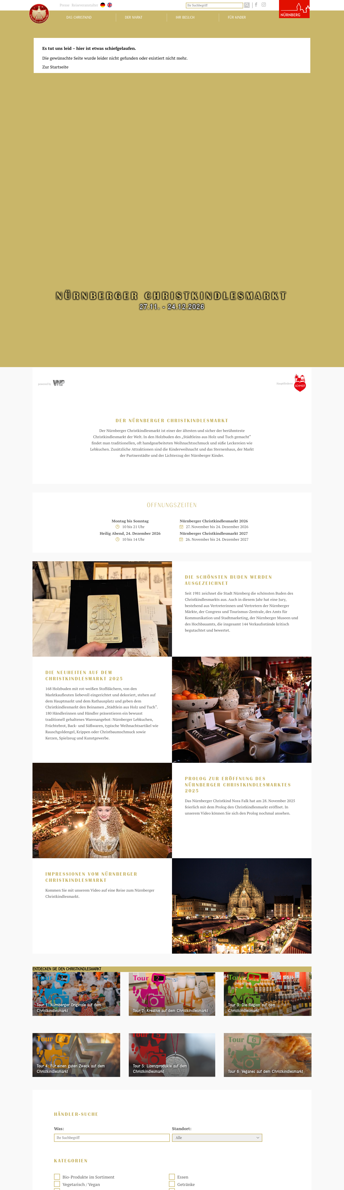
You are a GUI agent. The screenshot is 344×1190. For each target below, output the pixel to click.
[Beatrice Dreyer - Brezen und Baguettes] (254, 1047)
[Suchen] (247, 5)
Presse (65, 5)
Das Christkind (78, 17)
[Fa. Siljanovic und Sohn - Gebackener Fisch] (87, 1047)
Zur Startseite (55, 67)
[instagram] (262, 5)
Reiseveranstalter (85, 5)
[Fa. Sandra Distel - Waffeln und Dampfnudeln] (87, 1136)
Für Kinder (237, 17)
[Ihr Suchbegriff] (214, 5)
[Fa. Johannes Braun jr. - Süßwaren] (171, 1136)
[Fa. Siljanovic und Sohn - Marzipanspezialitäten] (254, 1138)
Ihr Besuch (185, 17)
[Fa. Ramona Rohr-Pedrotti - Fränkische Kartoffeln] (171, 1047)
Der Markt (133, 17)
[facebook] (255, 5)
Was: (59, 791)
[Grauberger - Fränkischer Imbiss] (87, 964)
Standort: (181, 791)
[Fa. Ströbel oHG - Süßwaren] (171, 964)
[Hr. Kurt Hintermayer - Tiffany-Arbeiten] (254, 964)
